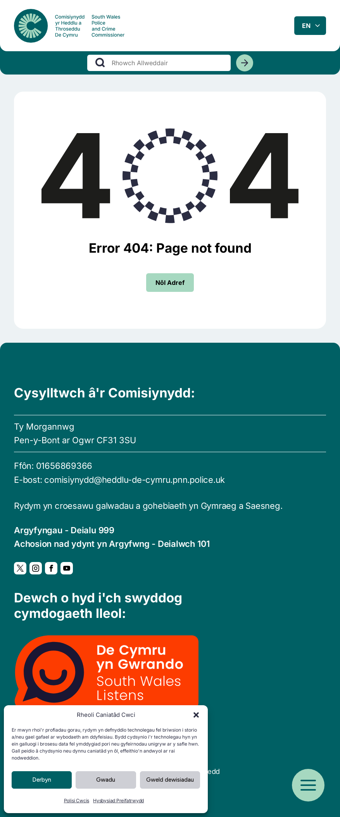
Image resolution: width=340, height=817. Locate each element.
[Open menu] (308, 785)
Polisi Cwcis (76, 800)
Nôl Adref (170, 282)
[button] (196, 715)
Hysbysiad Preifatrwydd (118, 800)
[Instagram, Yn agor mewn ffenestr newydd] (35, 568)
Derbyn (41, 779)
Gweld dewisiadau (170, 779)
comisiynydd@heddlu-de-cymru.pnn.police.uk (134, 480)
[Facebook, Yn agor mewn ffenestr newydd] (51, 568)
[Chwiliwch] (244, 65)
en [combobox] (306, 27)
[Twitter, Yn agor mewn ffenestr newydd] (20, 568)
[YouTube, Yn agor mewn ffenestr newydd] (66, 568)
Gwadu (105, 779)
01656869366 (64, 466)
